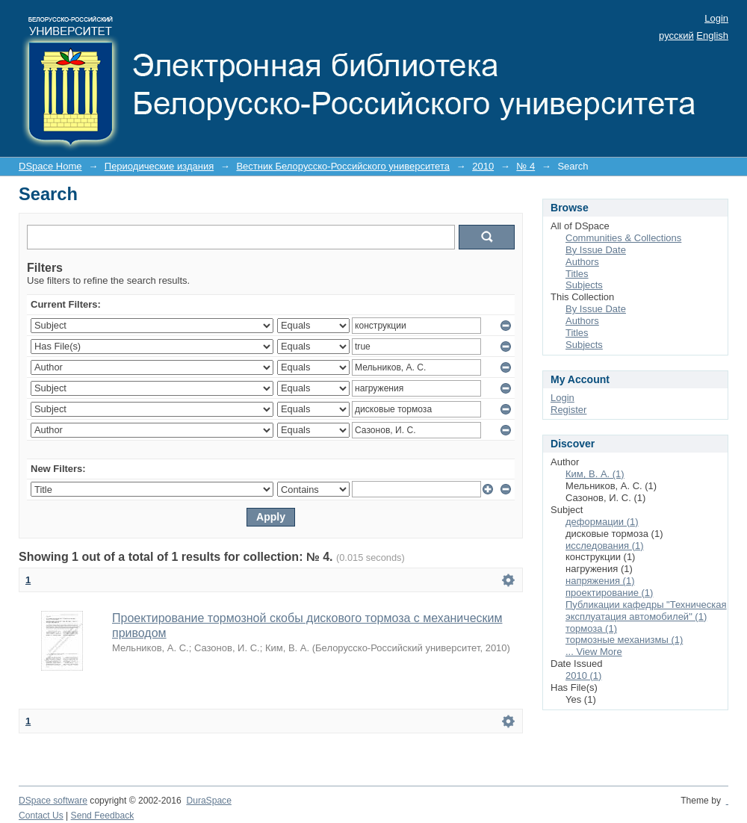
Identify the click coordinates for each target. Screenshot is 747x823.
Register (568, 409)
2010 (483, 166)
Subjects (584, 285)
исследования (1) (604, 545)
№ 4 (525, 166)
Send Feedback (102, 815)
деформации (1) (602, 521)
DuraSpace (208, 800)
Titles (577, 273)
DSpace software (53, 800)
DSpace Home (50, 166)
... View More (593, 651)
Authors (582, 261)
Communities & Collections (623, 237)
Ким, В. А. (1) (594, 473)
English (712, 35)
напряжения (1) (599, 580)
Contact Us (41, 815)
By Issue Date (595, 249)
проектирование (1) (609, 592)
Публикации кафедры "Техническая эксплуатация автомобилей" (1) (646, 610)
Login (716, 18)
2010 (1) (583, 675)
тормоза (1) (591, 628)
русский (676, 35)
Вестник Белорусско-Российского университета (343, 166)
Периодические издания (159, 166)
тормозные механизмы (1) (624, 639)
